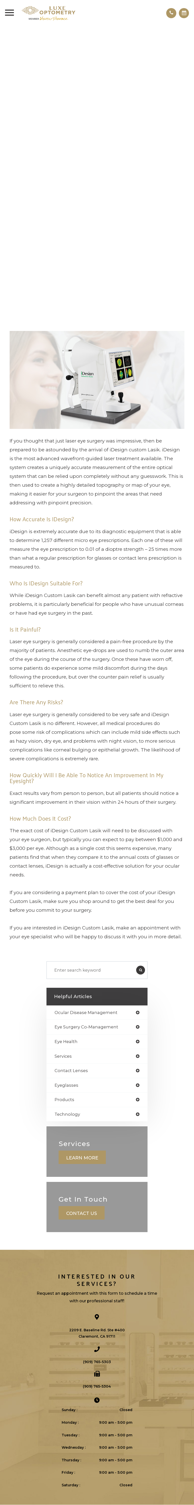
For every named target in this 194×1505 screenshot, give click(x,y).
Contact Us (81, 1213)
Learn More (82, 1158)
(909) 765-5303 (97, 1362)
